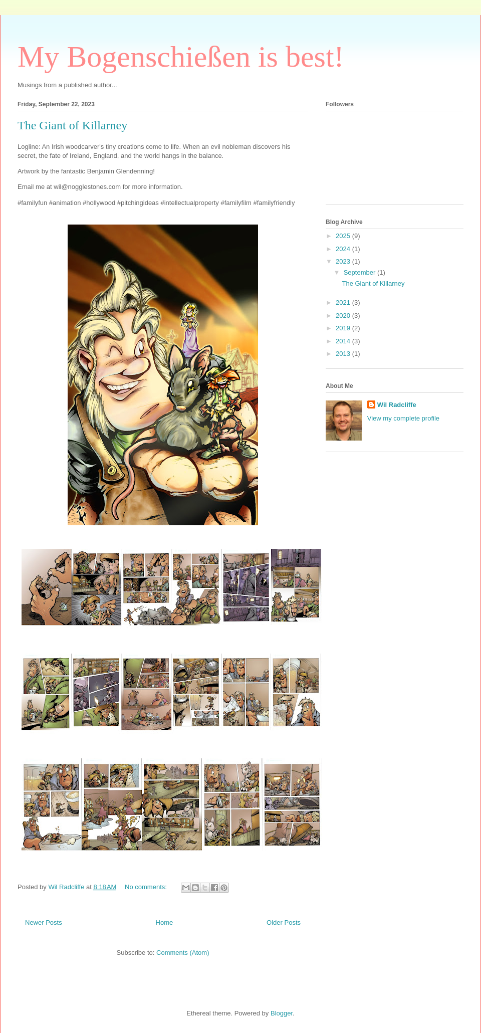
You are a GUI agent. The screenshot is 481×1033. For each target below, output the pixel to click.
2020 (344, 315)
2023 (344, 261)
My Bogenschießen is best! (181, 56)
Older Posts (284, 922)
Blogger (282, 1013)
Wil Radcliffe (396, 404)
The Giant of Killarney (72, 125)
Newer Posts (43, 922)
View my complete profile (403, 418)
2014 (344, 341)
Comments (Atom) (182, 952)
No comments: (146, 887)
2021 (344, 302)
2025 (344, 236)
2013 (344, 353)
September (360, 272)
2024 (344, 249)
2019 (344, 328)
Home (164, 922)
